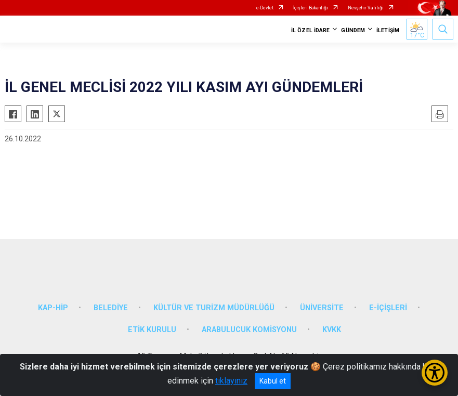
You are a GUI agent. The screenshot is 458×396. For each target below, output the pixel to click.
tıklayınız (231, 381)
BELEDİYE (111, 307)
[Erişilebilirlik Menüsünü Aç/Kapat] (435, 373)
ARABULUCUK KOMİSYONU (249, 329)
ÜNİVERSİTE (322, 307)
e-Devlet (264, 7)
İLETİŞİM (387, 30)
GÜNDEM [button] (353, 30)
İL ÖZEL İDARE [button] (310, 30)
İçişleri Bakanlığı (310, 7)
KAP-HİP (53, 307)
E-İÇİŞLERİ (388, 307)
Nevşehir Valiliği (366, 7)
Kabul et (272, 381)
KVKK (331, 329)
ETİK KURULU (152, 329)
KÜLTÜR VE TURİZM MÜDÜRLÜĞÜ (213, 307)
